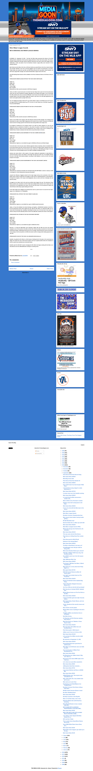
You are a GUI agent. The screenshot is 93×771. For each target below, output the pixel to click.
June (64, 739)
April (64, 743)
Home (31, 268)
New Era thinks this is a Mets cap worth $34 (73, 522)
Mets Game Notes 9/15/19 (69, 595)
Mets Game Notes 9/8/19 (69, 664)
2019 (63, 465)
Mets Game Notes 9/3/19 (69, 710)
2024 (63, 454)
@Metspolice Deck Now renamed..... (72, 666)
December (66, 466)
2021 (63, 460)
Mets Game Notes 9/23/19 (69, 511)
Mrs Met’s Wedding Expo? (69, 692)
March (65, 745)
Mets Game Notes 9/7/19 (69, 668)
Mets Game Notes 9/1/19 (69, 733)
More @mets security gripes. (70, 607)
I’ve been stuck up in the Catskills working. (73, 493)
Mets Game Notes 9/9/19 (69, 653)
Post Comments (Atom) (35, 272)
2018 (63, 752)
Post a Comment (15, 262)
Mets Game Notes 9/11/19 (69, 634)
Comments (38, 453)
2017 (63, 754)
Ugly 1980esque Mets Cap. (69, 559)
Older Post (50, 268)
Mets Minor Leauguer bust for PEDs (72, 526)
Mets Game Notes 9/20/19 (69, 543)
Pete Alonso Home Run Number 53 (71, 480)
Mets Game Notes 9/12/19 (69, 624)
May (64, 741)
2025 (63, 452)
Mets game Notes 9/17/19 (69, 570)
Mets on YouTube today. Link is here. (72, 698)
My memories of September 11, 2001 (72, 639)
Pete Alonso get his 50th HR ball (71, 539)
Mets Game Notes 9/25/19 (69, 495)
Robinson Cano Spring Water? (70, 541)
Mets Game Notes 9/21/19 (69, 532)
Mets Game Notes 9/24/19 (69, 506)
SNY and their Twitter (68, 719)
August (65, 735)
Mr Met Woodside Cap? (68, 520)
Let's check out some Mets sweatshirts (72, 662)
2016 (63, 756)
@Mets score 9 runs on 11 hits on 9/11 (72, 632)
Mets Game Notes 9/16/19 (69, 578)
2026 (63, 450)
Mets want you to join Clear (69, 681)
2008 (63, 764)
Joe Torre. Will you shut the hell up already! (73, 587)
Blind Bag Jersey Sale (68, 478)
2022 (63, 458)
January (65, 749)
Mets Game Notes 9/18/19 (69, 561)
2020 (63, 462)
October (65, 470)
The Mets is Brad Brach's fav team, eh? (72, 545)
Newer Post (13, 268)
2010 (63, 760)
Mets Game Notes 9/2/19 (69, 727)
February (65, 747)
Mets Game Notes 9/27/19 (69, 491)
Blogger (60, 768)
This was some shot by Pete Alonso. (72, 534)
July (64, 737)
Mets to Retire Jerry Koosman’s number (73, 500)
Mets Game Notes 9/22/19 (69, 524)
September (66, 472)
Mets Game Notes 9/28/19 (69, 482)
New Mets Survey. (67, 616)
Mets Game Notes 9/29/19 (69, 476)
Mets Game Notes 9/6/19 (69, 673)
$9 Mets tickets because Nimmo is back (72, 690)
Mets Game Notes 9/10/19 (69, 641)
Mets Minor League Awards (69, 513)
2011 (63, 758)
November (66, 468)
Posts (37, 451)
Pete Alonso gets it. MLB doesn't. (71, 630)
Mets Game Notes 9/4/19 (69, 694)
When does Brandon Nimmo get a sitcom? (73, 550)
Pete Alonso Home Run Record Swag (72, 474)
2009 (63, 762)
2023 (63, 456)
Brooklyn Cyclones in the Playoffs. (71, 696)
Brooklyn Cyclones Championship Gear (72, 515)
